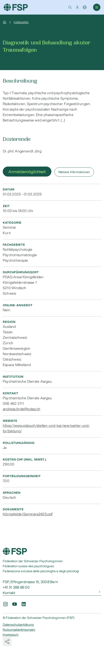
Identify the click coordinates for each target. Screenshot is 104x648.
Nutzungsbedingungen (19, 629)
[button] (70, 7)
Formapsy (21, 22)
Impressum (10, 634)
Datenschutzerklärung (18, 624)
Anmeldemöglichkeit (27, 172)
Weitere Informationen (74, 172)
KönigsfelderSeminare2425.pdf (28, 514)
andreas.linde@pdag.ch (21, 409)
